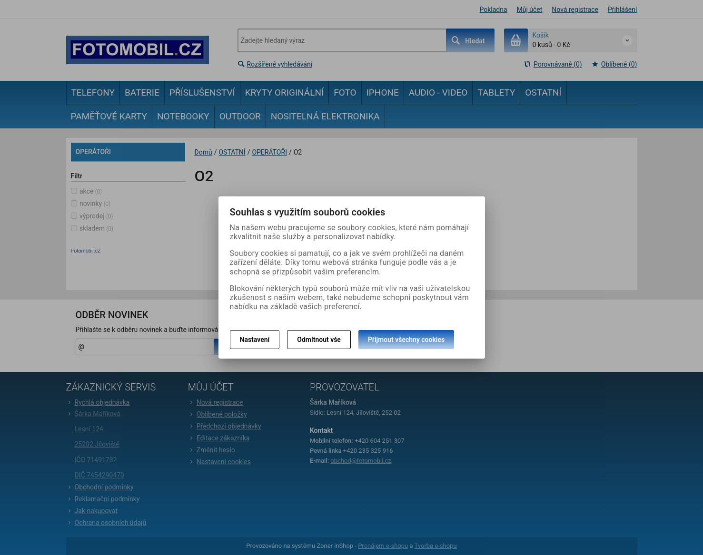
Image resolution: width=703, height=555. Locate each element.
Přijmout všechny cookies (406, 339)
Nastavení (255, 339)
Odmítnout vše (319, 339)
